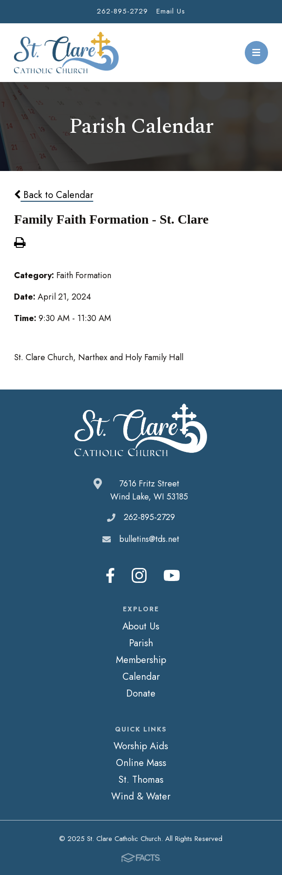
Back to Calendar (53, 195)
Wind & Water (140, 796)
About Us (140, 626)
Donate (140, 693)
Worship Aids (141, 746)
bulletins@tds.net (149, 539)
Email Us (170, 11)
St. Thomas (140, 779)
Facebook (110, 575)
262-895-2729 (122, 11)
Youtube (171, 575)
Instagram (139, 575)
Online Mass (141, 763)
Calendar (141, 677)
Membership (141, 660)
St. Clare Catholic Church (66, 53)
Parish (141, 643)
